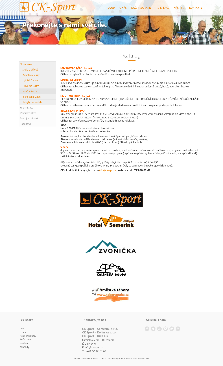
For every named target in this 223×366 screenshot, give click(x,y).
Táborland (25, 123)
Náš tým (179, 7)
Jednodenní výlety (31, 96)
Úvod (111, 7)
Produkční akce (28, 113)
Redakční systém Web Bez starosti (137, 358)
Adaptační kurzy (30, 75)
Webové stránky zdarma (82, 358)
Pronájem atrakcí (29, 118)
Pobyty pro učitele (32, 102)
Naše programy (141, 7)
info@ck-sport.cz (108, 170)
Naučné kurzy (29, 91)
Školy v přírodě (30, 69)
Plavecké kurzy (30, 85)
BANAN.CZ (97, 358)
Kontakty (195, 7)
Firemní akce (26, 107)
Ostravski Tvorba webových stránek (113, 358)
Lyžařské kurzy (30, 80)
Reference (162, 7)
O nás (123, 7)
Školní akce (26, 64)
